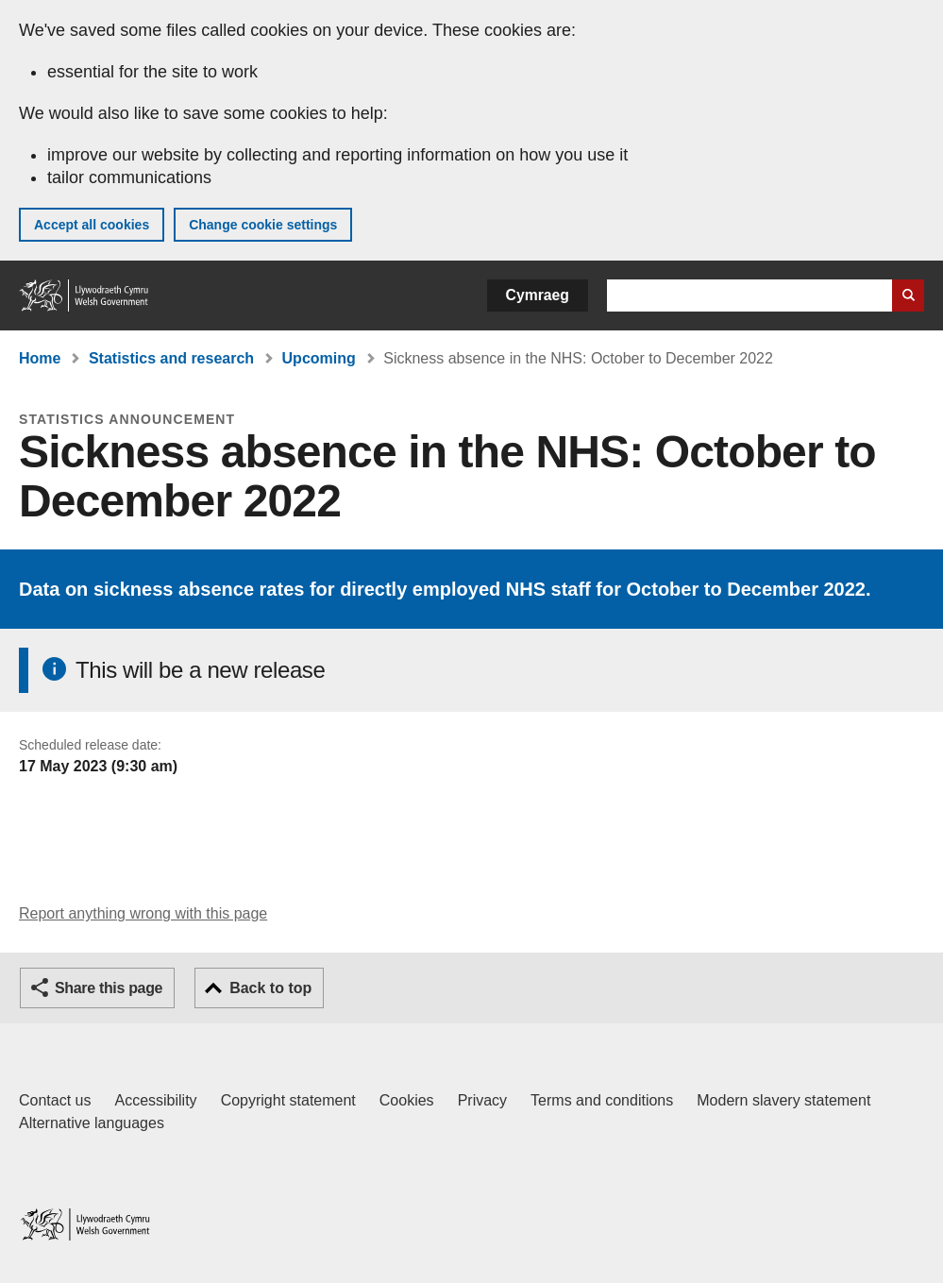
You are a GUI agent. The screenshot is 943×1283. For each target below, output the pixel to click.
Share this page (108, 988)
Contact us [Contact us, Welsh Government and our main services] (55, 1100)
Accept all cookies (91, 224)
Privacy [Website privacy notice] (482, 1100)
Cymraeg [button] (537, 295)
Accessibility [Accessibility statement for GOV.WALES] (155, 1100)
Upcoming (319, 358)
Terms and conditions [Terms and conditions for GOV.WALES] (601, 1100)
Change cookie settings (263, 224)
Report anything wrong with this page (143, 913)
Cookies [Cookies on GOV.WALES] (406, 1100)
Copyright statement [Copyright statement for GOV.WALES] (288, 1100)
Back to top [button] (270, 988)
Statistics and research (171, 358)
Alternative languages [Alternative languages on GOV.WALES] (91, 1123)
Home (39, 358)
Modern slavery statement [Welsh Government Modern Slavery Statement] (783, 1100)
